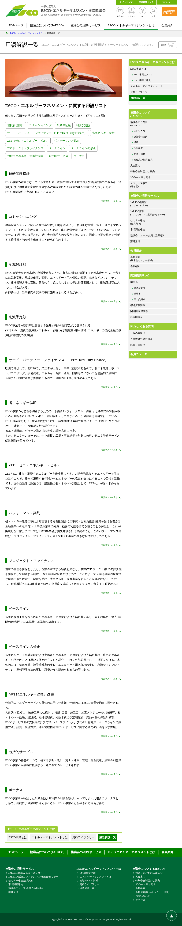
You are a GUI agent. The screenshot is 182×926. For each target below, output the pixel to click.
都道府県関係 (137, 305)
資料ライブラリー (140, 92)
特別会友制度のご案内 (142, 171)
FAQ (142, 12)
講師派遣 (135, 241)
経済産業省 (139, 288)
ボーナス (79, 155)
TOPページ (16, 25)
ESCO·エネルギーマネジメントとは (131, 25)
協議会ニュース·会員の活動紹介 (147, 235)
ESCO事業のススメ (143, 74)
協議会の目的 (140, 136)
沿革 (136, 142)
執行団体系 (136, 317)
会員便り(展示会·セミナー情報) (152, 892)
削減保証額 (64, 125)
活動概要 (138, 148)
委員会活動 (139, 154)
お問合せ (120, 12)
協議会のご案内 (152, 124)
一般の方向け (137, 333)
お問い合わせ (142, 896)
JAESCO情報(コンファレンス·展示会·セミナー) (33, 876)
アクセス (131, 12)
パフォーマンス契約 (66, 140)
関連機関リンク (146, 2)
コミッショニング (40, 125)
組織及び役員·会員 (143, 159)
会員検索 (140, 888)
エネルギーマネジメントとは (146, 86)
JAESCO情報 (152, 213)
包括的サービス (58, 155)
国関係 (134, 282)
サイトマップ (126, 2)
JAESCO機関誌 (152, 204)
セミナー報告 (152, 222)
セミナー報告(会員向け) (21, 880)
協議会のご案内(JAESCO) (149, 873)
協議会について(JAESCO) (47, 25)
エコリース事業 (152, 185)
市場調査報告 (137, 229)
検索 (153, 12)
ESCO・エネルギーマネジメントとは (31, 828)
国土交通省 (139, 299)
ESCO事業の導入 (142, 80)
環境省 (137, 294)
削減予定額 (83, 125)
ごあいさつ (139, 131)
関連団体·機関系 (139, 311)
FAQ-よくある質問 (142, 326)
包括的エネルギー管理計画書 (25, 155)
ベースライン (57, 148)
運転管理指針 (15, 125)
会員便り (152, 259)
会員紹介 (167, 25)
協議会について (152, 114)
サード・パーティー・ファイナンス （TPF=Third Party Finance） (47, 132)
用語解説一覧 (137, 98)
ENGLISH (166, 2)
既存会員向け (137, 345)
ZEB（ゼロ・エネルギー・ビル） (28, 140)
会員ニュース (138, 354)
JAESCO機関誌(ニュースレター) (25, 873)
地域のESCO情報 (89, 880)
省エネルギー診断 (103, 132)
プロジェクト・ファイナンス (25, 148)
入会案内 (135, 165)
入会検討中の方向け (141, 339)
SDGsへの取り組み (140, 177)
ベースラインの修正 (83, 148)
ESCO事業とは (138, 68)
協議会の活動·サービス (85, 25)
